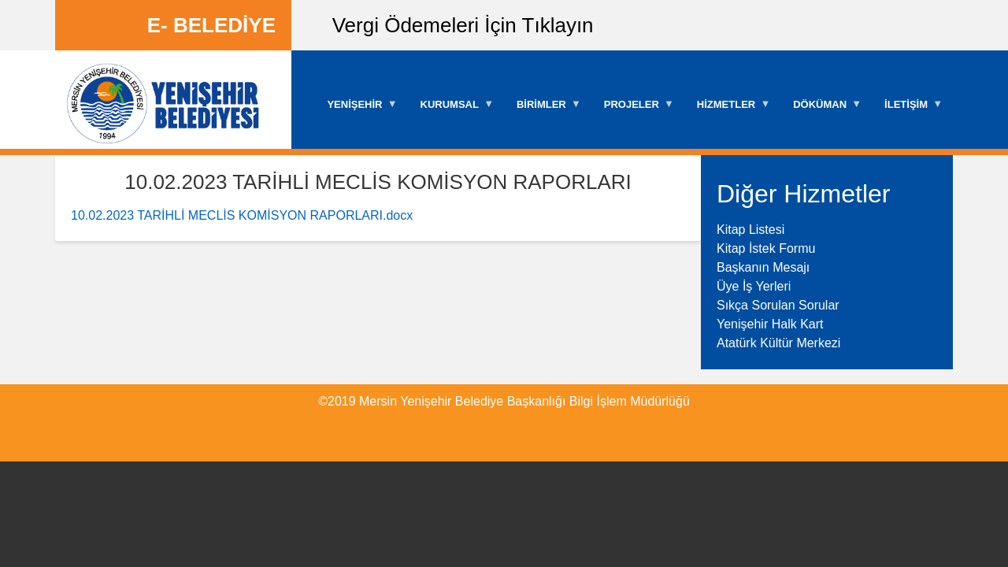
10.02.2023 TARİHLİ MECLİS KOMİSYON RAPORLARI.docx (242, 215)
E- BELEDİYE (211, 25)
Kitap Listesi (750, 229)
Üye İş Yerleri (754, 286)
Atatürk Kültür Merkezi (778, 343)
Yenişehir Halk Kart (770, 324)
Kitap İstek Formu (766, 248)
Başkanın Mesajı (763, 267)
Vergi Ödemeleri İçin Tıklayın (463, 25)
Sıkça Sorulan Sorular (778, 305)
